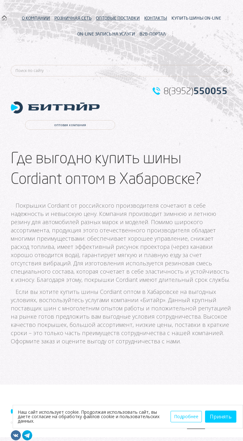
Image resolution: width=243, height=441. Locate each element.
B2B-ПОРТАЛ (153, 34)
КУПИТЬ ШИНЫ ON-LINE (196, 18)
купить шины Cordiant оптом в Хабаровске (119, 291)
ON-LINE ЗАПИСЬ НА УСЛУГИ (106, 34)
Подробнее (186, 416)
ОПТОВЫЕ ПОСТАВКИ (118, 18)
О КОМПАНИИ (36, 18)
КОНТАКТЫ (155, 18)
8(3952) (195, 91)
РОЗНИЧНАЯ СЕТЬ (72, 18)
